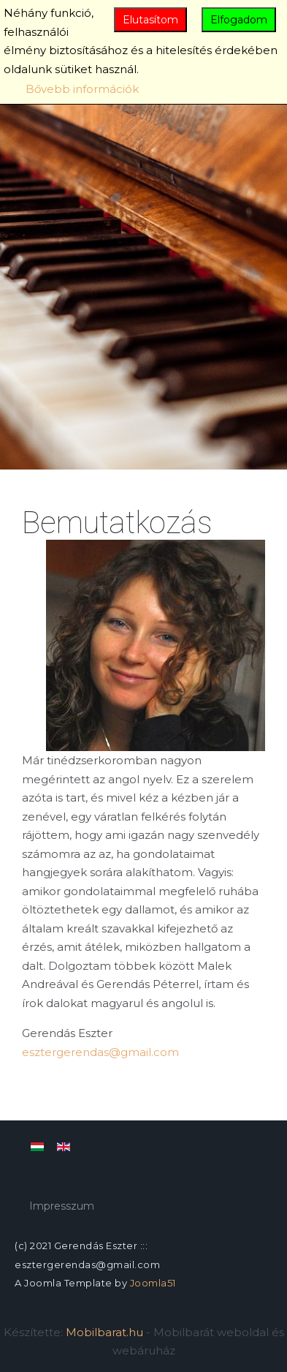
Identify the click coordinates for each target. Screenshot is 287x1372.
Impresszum (61, 1206)
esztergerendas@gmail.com (100, 1052)
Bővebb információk (82, 89)
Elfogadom (238, 19)
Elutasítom (150, 19)
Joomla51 (153, 1283)
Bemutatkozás (117, 522)
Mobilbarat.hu (104, 1332)
